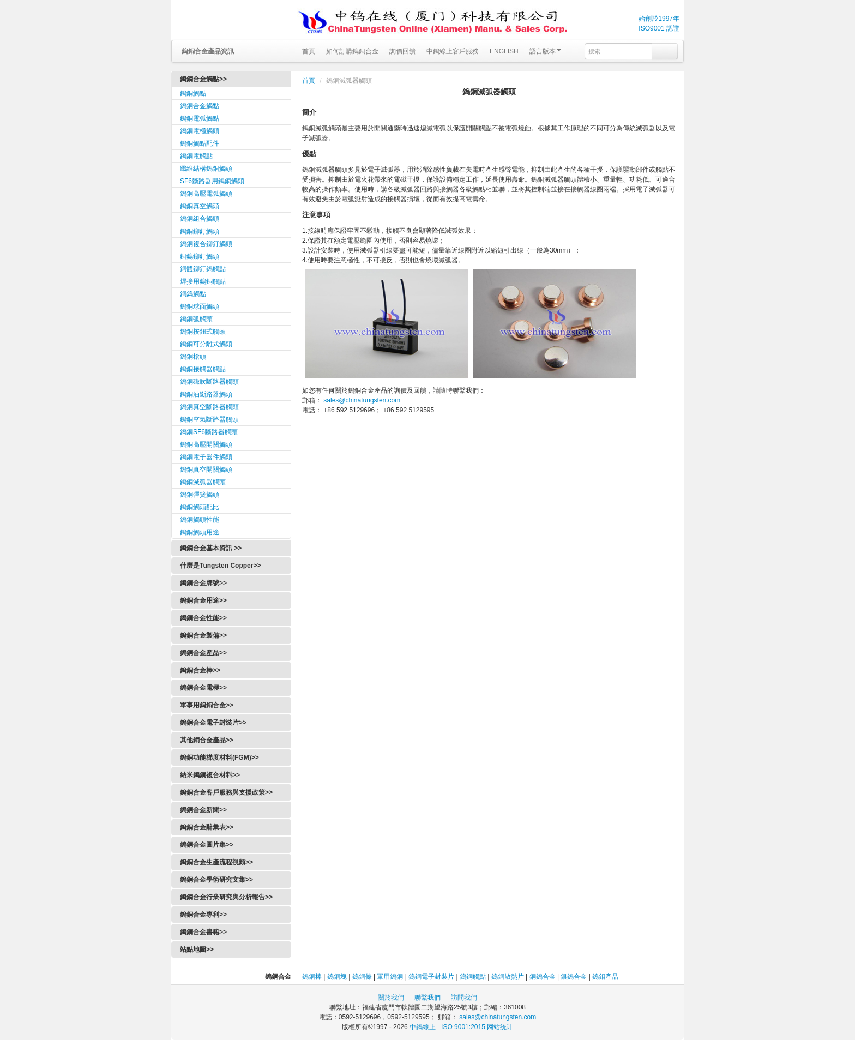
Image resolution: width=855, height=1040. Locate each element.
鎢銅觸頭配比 (199, 507)
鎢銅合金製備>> (203, 635)
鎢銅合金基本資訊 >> (211, 548)
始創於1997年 (659, 18)
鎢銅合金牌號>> (203, 583)
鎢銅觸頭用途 (199, 532)
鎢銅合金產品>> (203, 653)
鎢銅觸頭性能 (199, 520)
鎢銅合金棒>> (200, 670)
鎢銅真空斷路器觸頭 (209, 407)
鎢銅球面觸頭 (199, 306)
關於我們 (391, 997)
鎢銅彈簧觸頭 (199, 494)
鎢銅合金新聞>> (203, 810)
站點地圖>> (197, 949)
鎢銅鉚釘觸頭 (199, 231)
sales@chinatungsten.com (361, 400)
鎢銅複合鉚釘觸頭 (206, 244)
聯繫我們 (427, 997)
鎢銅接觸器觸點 (203, 369)
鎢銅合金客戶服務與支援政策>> (226, 792)
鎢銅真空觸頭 (199, 206)
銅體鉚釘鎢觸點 (203, 269)
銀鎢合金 (574, 977)
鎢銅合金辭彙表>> (206, 827)
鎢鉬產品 (605, 977)
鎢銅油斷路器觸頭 (206, 394)
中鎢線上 (422, 1027)
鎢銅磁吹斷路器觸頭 (209, 382)
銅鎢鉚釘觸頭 (199, 256)
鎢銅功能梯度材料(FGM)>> (219, 757)
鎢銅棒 (312, 977)
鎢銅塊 (337, 977)
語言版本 (545, 51)
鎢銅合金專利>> (203, 914)
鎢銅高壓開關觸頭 (206, 444)
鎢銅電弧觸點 (199, 118)
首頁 (308, 51)
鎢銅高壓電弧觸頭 (206, 193)
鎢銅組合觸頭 (199, 219)
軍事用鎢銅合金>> (206, 705)
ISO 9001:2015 (464, 1027)
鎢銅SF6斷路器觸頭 (209, 432)
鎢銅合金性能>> (203, 618)
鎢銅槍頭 (193, 356)
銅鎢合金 (542, 977)
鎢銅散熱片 (507, 977)
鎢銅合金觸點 (199, 106)
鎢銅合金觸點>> (203, 79)
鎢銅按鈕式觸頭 (203, 331)
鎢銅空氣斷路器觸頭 (209, 419)
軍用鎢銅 (390, 977)
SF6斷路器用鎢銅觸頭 (212, 181)
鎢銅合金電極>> (203, 688)
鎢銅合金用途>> (203, 600)
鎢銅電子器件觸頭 (206, 457)
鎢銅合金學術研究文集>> (216, 879)
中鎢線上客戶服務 (452, 51)
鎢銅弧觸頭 (196, 319)
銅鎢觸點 (193, 294)
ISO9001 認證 (659, 28)
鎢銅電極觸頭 (199, 131)
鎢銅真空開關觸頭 (206, 469)
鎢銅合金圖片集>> (206, 845)
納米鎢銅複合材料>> (210, 775)
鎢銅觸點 (193, 93)
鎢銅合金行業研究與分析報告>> (226, 897)
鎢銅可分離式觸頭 (206, 344)
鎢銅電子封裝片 (431, 977)
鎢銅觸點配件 (199, 143)
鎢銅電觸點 (196, 156)
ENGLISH (504, 51)
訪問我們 (464, 997)
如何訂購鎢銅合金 (352, 51)
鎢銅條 (362, 977)
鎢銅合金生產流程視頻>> (216, 862)
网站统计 (500, 1027)
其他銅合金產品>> (206, 740)
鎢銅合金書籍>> (203, 932)
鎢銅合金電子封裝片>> (213, 722)
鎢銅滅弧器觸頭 (203, 482)
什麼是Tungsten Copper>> (220, 565)
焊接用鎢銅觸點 (203, 281)
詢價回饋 (402, 51)
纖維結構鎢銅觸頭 (206, 168)
